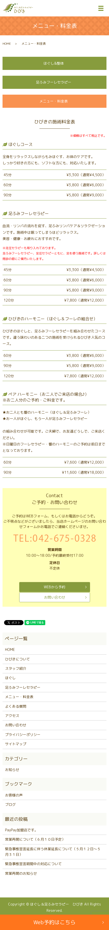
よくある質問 (15, 706)
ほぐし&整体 (53, 63)
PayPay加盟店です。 (21, 830)
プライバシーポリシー (22, 734)
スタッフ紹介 (15, 668)
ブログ (10, 804)
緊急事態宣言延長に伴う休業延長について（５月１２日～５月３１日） (53, 851)
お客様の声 (14, 795)
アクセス (12, 715)
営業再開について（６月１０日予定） (35, 839)
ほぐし (10, 677)
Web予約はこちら (54, 922)
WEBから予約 (54, 586)
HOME (7, 43)
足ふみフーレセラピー (53, 82)
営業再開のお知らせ (21, 873)
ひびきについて (17, 659)
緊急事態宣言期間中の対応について (33, 863)
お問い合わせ (54, 597)
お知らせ (12, 769)
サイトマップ (15, 743)
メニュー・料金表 (53, 101)
